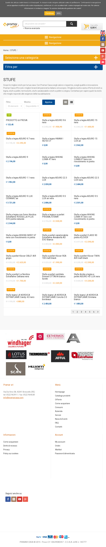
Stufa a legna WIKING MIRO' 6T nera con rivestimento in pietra (21, 236)
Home (6, 50)
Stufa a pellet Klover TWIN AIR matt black (87, 257)
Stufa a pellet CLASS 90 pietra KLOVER (85, 236)
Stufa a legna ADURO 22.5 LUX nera (86, 178)
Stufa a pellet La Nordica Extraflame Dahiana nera (18, 275)
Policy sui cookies (10, 453)
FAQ (57, 423)
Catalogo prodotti (62, 396)
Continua (50, 13)
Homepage (60, 392)
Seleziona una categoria (21, 57)
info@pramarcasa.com (13, 398)
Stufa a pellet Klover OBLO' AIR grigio (21, 257)
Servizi (58, 415)
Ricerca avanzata (31, 28)
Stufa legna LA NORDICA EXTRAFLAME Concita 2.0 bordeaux (54, 297)
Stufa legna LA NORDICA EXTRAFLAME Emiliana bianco (86, 297)
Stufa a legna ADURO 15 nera (85, 121)
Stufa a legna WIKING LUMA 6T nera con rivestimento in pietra (84, 159)
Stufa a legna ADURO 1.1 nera (20, 177)
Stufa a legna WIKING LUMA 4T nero (52, 158)
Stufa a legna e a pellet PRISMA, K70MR (53, 215)
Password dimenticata (65, 453)
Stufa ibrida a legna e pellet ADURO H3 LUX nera (87, 275)
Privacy (6, 449)
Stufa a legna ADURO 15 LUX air (85, 139)
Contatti (58, 427)
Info (58, 13)
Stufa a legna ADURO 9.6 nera (54, 121)
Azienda (58, 411)
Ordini (57, 446)
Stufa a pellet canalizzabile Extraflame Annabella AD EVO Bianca (55, 237)
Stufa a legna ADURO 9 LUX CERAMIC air (19, 197)
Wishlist (58, 449)
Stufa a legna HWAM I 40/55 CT (52, 139)
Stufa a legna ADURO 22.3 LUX (54, 178)
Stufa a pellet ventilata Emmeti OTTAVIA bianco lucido (53, 276)
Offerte (58, 399)
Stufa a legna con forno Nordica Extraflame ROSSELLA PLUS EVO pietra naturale (21, 216)
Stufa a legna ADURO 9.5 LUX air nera (54, 197)
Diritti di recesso (10, 446)
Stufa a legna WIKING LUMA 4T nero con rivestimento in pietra (84, 216)
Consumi (59, 407)
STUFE (13, 50)
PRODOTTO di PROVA (16, 120)
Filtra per (11, 67)
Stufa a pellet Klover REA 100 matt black (54, 257)
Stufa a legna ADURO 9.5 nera (86, 197)
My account (60, 442)
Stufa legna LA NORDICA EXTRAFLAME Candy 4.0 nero (20, 296)
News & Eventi (61, 419)
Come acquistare (62, 403)
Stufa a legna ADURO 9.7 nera (20, 138)
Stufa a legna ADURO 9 (17, 157)
